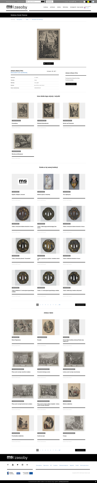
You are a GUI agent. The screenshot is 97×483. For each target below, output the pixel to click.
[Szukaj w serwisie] (33, 1)
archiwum (52, 7)
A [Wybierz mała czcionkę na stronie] (69, 1)
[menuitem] (46, 7)
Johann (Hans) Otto (17, 71)
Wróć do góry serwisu (84, 465)
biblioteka (65, 7)
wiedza (59, 7)
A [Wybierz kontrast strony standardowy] (84, 1)
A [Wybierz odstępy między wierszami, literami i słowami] (75, 1)
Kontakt (77, 465)
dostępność (73, 7)
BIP (51, 465)
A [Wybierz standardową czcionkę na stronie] (71, 1)
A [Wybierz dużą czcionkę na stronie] (73, 1)
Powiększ (49, 63)
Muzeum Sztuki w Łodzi (10, 1)
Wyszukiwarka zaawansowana (50, 2)
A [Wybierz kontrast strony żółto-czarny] (88, 1)
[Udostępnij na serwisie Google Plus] (53, 71)
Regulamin (72, 465)
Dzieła (27, 19)
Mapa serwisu (46, 465)
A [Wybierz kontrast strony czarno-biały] (86, 1)
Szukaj (42, 1)
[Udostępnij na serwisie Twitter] (54, 71)
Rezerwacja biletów (21, 1)
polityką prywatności (64, 481)
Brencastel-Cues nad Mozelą (37, 19)
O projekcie (55, 465)
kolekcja (46, 7)
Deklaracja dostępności (63, 465)
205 (59, 304)
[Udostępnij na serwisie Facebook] (55, 71)
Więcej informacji (71, 84)
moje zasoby (80, 7)
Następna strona (80, 304)
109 (59, 450)
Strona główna (19, 19)
